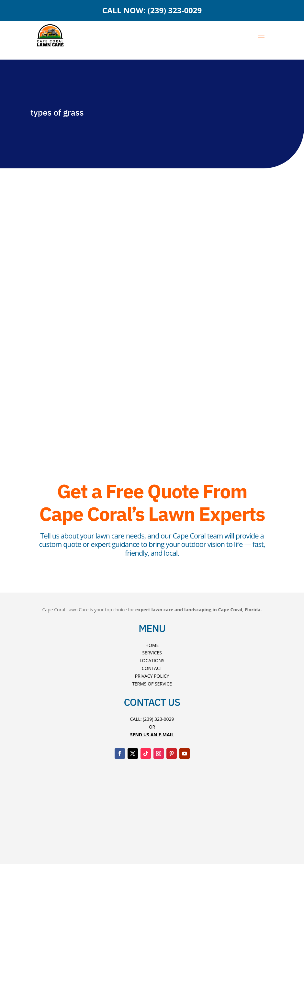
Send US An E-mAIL (152, 734)
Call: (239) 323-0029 (152, 719)
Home (152, 645)
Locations (152, 660)
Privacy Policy (152, 676)
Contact (152, 668)
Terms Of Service (152, 684)
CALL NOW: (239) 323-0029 (152, 10)
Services (152, 653)
